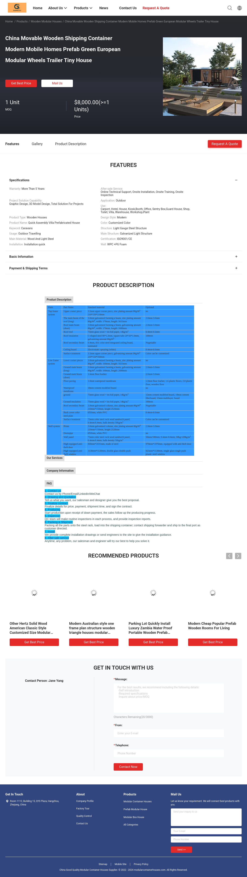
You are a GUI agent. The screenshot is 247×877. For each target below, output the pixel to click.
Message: (121, 679)
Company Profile (85, 801)
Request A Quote (225, 144)
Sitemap (103, 864)
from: (118, 725)
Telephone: (122, 745)
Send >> (181, 849)
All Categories (131, 824)
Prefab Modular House (135, 809)
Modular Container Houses (138, 801)
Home (9, 21)
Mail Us (57, 83)
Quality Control (84, 816)
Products (22, 21)
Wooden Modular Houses (46, 21)
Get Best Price (21, 83)
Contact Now (128, 767)
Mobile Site (120, 864)
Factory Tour (82, 808)
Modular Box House (134, 817)
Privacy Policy (141, 864)
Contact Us (82, 823)
